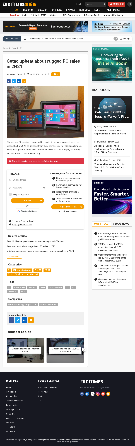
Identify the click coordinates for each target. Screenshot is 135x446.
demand (32, 287)
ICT (116, 39)
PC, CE (47, 270)
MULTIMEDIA (113, 10)
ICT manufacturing (22, 270)
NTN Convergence (71, 15)
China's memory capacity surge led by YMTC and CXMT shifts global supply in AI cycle (112, 258)
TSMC (43, 15)
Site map (10, 422)
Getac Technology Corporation (22, 304)
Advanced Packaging (113, 15)
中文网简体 (10, 431)
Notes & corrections (15, 418)
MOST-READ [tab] (101, 224)
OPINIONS (57, 10)
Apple (24, 15)
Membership (11, 396)
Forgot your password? (22, 224)
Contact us (10, 414)
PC (73, 287)
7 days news (43, 392)
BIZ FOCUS (84, 10)
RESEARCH (42, 10)
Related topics (19, 332)
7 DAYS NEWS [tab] (121, 224)
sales (23, 291)
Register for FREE (70, 206)
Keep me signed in (21, 194)
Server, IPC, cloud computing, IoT (23, 274)
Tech (14, 48)
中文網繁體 (10, 427)
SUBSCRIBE (117, 4)
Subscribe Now (51, 161)
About (8, 387)
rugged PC (12, 291)
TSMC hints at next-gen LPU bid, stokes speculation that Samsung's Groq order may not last (113, 270)
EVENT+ (98, 10)
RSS (39, 400)
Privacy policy (12, 405)
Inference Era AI (92, 15)
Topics (41, 396)
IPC (67, 287)
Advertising (11, 392)
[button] (27, 211)
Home (5, 48)
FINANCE (70, 10)
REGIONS (28, 10)
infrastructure (55, 287)
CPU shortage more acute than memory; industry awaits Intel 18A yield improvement (114, 236)
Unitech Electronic (48, 304)
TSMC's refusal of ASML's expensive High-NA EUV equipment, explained (110, 247)
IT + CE (38, 270)
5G (9, 287)
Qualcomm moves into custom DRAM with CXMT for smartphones (112, 282)
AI (8, 270)
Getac (42, 287)
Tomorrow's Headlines (47, 387)
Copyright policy (13, 409)
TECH (16, 10)
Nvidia (34, 15)
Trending (14, 15)
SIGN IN (33, 200)
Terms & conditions (14, 400)
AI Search (54, 15)
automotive (19, 287)
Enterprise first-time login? (23, 221)
